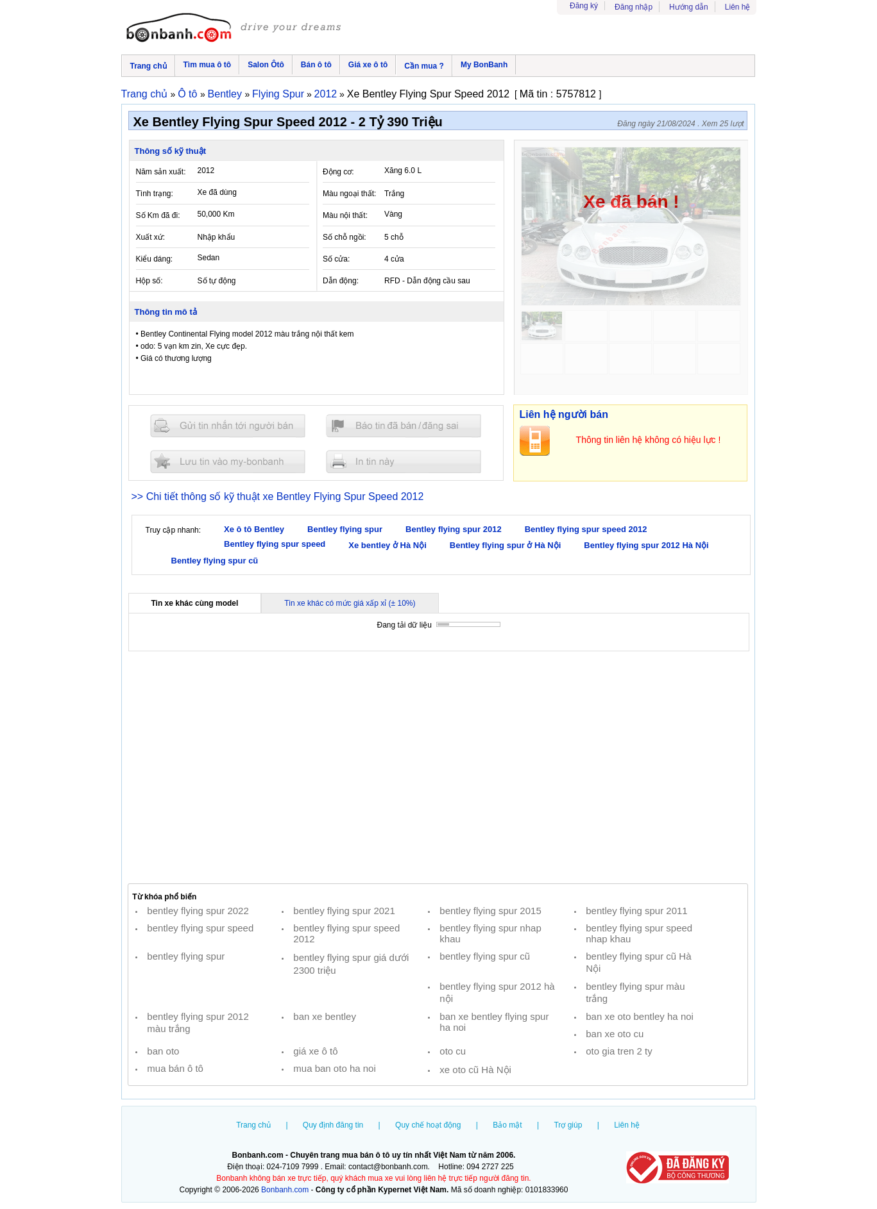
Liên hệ (738, 7)
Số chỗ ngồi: (344, 237)
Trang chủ (148, 66)
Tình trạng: (154, 193)
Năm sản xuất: (161, 171)
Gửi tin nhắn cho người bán (227, 426)
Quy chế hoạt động (428, 1125)
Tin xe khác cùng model (195, 603)
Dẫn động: (341, 280)
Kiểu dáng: (154, 258)
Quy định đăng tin (333, 1125)
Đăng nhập (633, 7)
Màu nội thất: (345, 215)
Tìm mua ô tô (207, 64)
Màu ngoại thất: (349, 193)
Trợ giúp (568, 1125)
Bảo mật (507, 1125)
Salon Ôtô (266, 64)
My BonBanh (484, 64)
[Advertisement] (438, 767)
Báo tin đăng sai (403, 426)
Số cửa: (336, 258)
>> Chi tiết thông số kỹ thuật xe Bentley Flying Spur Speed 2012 (278, 496)
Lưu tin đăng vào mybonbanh (227, 461)
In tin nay (403, 461)
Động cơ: (338, 171)
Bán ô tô (316, 64)
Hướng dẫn (688, 7)
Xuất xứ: (151, 237)
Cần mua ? (424, 66)
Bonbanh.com (285, 1189)
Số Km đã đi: (158, 215)
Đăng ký (584, 5)
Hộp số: (149, 280)
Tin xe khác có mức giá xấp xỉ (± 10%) (349, 603)
